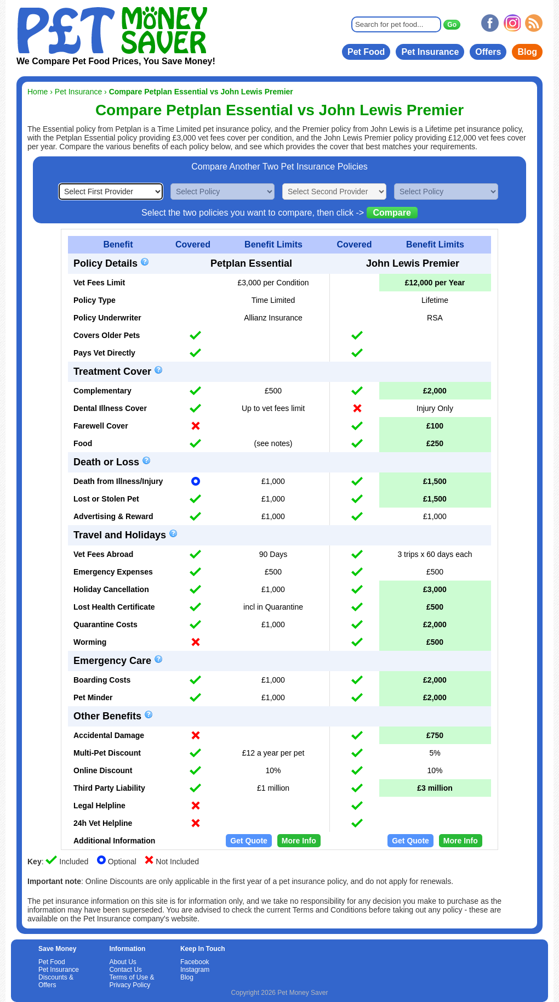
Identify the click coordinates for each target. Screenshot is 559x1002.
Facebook (194, 962)
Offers (488, 52)
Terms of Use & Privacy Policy (131, 981)
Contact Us (125, 969)
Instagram (194, 969)
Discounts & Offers (55, 981)
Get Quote (248, 840)
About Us (122, 962)
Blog (527, 52)
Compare (392, 212)
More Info (299, 840)
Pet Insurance (430, 52)
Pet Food (366, 52)
